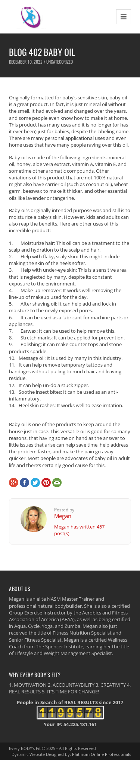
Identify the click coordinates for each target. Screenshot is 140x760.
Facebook (24, 482)
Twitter (35, 482)
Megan (62, 516)
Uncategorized (59, 61)
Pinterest (46, 482)
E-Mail (57, 482)
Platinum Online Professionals (101, 754)
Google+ (13, 482)
